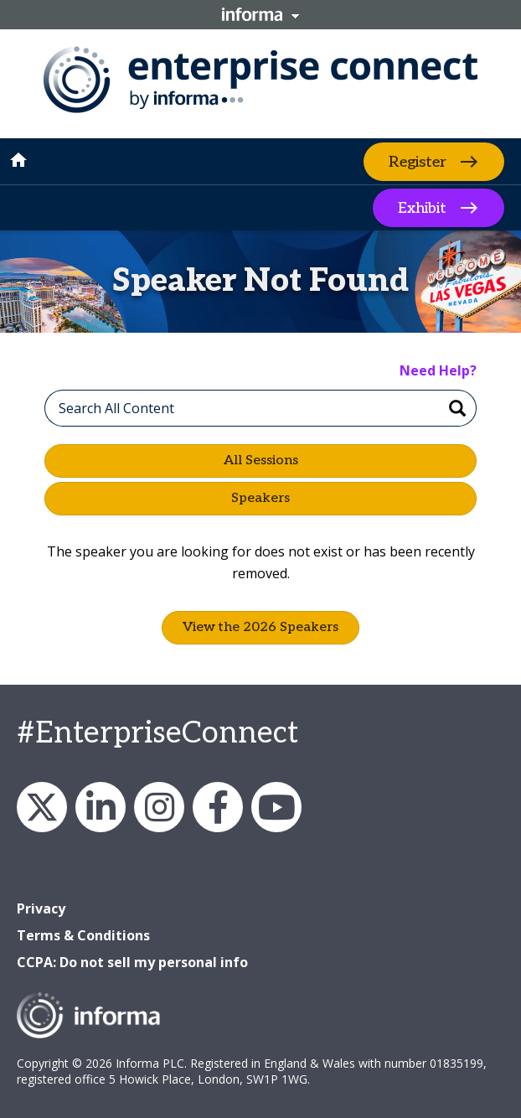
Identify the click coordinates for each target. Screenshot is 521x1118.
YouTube (276, 807)
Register (417, 161)
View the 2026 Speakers (260, 627)
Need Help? (438, 370)
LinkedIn (100, 807)
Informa (260, 14)
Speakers (260, 498)
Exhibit (422, 208)
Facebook (218, 807)
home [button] (18, 160)
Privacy (41, 908)
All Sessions (261, 460)
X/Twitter (42, 807)
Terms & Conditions (83, 935)
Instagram (159, 807)
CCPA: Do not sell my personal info (132, 962)
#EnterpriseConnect (157, 733)
